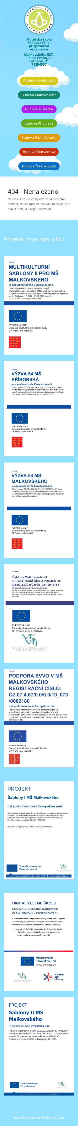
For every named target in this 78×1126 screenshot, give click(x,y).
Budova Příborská (39, 123)
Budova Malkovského (38, 94)
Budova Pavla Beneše (39, 137)
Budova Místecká (39, 109)
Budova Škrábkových (39, 166)
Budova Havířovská (39, 80)
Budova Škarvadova (39, 151)
